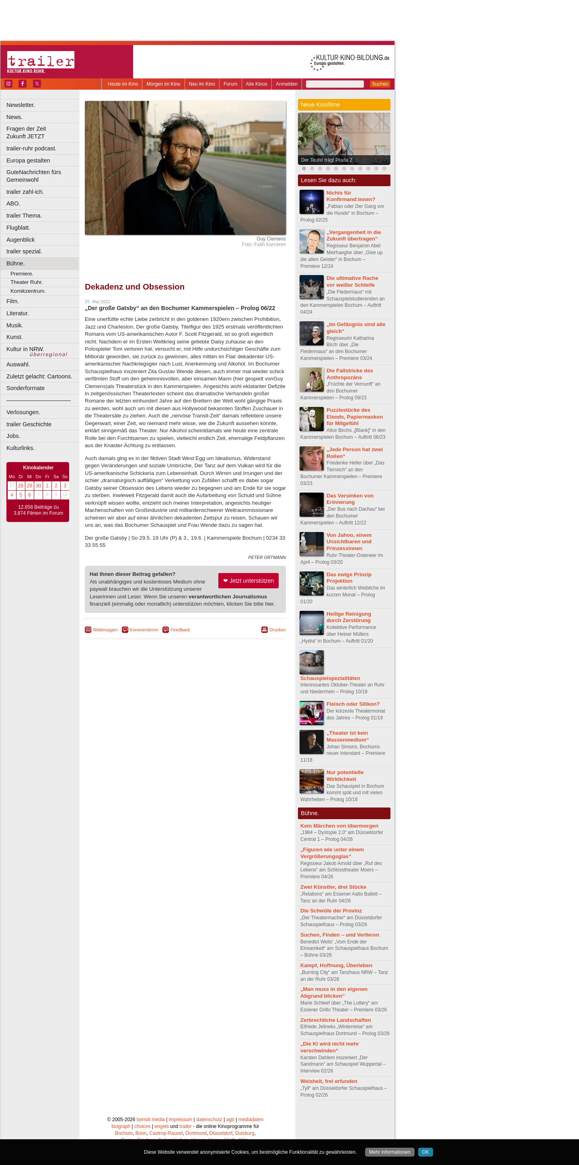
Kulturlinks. (20, 448)
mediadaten (250, 1119)
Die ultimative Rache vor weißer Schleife (352, 281)
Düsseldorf (220, 1133)
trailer (185, 1126)
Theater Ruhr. (26, 282)
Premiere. (21, 274)
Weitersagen (105, 629)
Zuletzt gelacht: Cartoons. (39, 376)
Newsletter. (20, 105)
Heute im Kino (123, 84)
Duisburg (245, 1133)
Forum (231, 84)
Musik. (14, 325)
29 (29, 486)
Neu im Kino (202, 84)
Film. (12, 301)
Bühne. (15, 263)
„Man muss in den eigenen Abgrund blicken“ (334, 992)
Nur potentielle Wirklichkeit (344, 775)
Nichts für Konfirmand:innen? (351, 196)
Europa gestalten (28, 160)
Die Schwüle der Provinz (331, 911)
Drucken (277, 629)
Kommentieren (144, 629)
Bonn (141, 1133)
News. (14, 117)
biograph (120, 1126)
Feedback (180, 629)
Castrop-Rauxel (166, 1133)
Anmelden (287, 84)
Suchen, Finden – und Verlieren (339, 935)
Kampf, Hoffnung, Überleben (336, 965)
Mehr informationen (390, 1152)
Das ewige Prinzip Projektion (349, 577)
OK (425, 1152)
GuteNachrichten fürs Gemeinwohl (33, 176)
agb (230, 1119)
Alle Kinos (256, 84)
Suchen (380, 84)
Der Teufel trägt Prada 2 (326, 160)
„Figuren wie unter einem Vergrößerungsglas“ (332, 853)
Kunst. (14, 337)
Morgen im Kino (163, 84)
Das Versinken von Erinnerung (350, 499)
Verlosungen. (23, 412)
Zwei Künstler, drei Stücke (333, 887)
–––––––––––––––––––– (38, 400)
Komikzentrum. (28, 291)
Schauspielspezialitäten (330, 678)
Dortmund (196, 1133)
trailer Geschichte (28, 424)
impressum (181, 1119)
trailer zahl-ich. (25, 192)
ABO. (13, 203)
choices (142, 1126)
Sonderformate (25, 388)
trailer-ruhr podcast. (31, 148)
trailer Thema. (24, 215)
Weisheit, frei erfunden (328, 1081)
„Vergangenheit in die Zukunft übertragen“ (353, 235)
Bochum (124, 1133)
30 (38, 486)
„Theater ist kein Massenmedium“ (347, 736)
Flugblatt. (18, 227)
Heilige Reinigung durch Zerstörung (348, 617)
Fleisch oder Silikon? (353, 704)
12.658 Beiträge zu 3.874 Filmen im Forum (38, 510)
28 (20, 486)
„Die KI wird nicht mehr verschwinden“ (329, 1047)
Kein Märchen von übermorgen (339, 826)
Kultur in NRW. (25, 349)
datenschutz (209, 1119)
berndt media (151, 1119)
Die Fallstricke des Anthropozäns (349, 374)
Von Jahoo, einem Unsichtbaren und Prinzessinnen (349, 542)
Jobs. (13, 436)
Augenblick (20, 239)
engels (161, 1126)
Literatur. (17, 313)
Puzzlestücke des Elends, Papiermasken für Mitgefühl (354, 417)
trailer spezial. (24, 251)
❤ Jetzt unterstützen (248, 580)
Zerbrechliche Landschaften (335, 1020)
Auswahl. (18, 364)
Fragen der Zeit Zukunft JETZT (43, 132)
